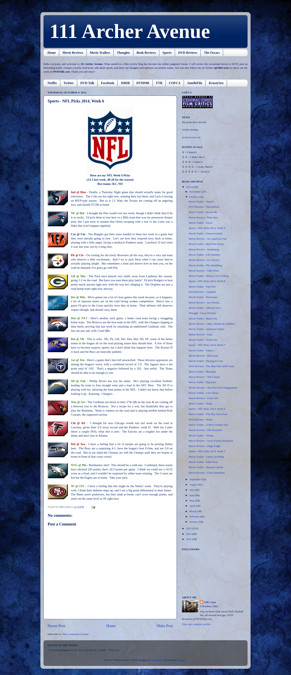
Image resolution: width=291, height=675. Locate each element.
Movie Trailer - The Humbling (205, 265)
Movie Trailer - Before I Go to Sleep (209, 275)
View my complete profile (196, 624)
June (192, 495)
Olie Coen (210, 602)
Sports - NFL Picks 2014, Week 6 (207, 408)
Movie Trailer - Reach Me (203, 212)
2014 (189, 186)
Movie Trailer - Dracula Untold (206, 467)
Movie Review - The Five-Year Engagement (213, 387)
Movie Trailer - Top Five (202, 286)
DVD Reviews (187, 52)
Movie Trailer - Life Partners (204, 254)
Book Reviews (146, 52)
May (192, 500)
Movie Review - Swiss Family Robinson (211, 440)
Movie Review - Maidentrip (204, 249)
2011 (189, 539)
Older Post (165, 626)
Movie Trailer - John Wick (203, 461)
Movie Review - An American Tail (208, 238)
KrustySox (216, 83)
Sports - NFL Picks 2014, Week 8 (207, 281)
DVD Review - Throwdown (204, 206)
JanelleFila (194, 83)
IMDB (125, 83)
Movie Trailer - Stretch (201, 201)
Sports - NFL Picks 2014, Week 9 (207, 228)
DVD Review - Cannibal (202, 291)
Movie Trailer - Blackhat (202, 371)
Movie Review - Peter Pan (203, 217)
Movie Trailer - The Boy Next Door (208, 414)
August (193, 484)
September (195, 479)
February (194, 516)
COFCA (174, 83)
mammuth (156, 659)
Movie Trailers (100, 52)
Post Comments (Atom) (75, 634)
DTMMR (142, 83)
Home (51, 52)
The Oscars (212, 52)
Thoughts (123, 52)
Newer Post (56, 626)
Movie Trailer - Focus (201, 222)
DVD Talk (87, 83)
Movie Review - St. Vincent (204, 259)
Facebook (107, 83)
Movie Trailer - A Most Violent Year (208, 424)
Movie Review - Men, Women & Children (212, 323)
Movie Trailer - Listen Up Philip (206, 456)
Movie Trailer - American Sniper (207, 329)
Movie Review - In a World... (205, 302)
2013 (189, 528)
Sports (166, 52)
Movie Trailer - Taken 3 (202, 350)
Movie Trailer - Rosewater (203, 297)
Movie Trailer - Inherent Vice (205, 307)
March (193, 511)
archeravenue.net (191, 137)
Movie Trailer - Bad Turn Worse (206, 243)
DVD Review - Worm (201, 419)
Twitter (68, 83)
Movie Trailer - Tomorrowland (205, 233)
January (193, 521)
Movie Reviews (72, 52)
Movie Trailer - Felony (201, 435)
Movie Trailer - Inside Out (203, 339)
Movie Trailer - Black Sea (203, 318)
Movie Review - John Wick (204, 270)
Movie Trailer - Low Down (203, 392)
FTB (159, 83)
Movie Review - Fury (200, 334)
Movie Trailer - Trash (200, 403)
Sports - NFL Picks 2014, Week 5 (207, 451)
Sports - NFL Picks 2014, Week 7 (207, 344)
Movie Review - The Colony (204, 376)
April (192, 505)
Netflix (52, 83)
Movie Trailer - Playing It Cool (206, 360)
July (192, 489)
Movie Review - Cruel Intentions (207, 472)
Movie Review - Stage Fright (204, 446)
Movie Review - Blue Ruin (203, 355)
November (195, 191)
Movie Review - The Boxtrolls (205, 430)
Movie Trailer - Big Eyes (202, 382)
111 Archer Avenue (130, 31)
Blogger (181, 659)
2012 (189, 533)
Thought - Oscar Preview (202, 313)
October (194, 196)
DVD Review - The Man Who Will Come (211, 366)
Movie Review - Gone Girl (203, 398)
